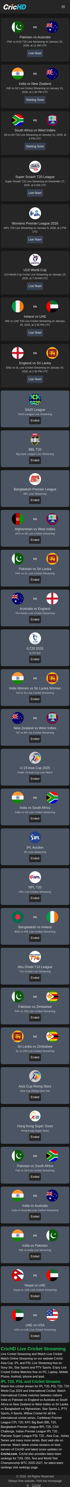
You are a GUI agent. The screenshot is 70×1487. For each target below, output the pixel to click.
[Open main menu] (63, 7)
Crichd (36, 1485)
